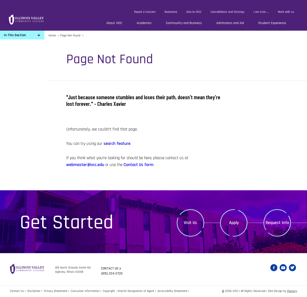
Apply (234, 223)
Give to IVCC (194, 12)
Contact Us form (138, 165)
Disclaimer (34, 291)
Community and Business (184, 23)
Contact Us (17, 291)
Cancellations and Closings (228, 12)
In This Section (15, 35)
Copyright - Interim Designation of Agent (128, 291)
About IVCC (114, 23)
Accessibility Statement (173, 291)
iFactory (292, 291)
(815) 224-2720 (111, 273)
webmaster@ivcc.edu (85, 165)
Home (52, 35)
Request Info (277, 223)
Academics (144, 23)
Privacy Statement (56, 291)
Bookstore (171, 12)
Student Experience (272, 23)
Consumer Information (85, 291)
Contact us (109, 268)
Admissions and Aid (230, 23)
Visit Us (190, 223)
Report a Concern (145, 12)
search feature (117, 143)
